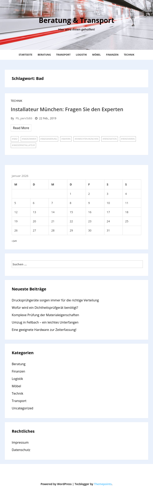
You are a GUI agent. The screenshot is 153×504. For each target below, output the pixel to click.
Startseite (25, 54)
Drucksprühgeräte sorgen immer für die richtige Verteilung (55, 300)
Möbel (96, 54)
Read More (21, 128)
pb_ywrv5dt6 (24, 118)
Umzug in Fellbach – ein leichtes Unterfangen (45, 322)
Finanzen (112, 54)
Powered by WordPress (56, 484)
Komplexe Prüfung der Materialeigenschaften (45, 315)
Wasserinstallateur (24, 145)
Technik (129, 54)
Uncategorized (22, 408)
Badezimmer (29, 138)
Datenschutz (21, 450)
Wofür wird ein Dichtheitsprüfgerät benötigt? (45, 307)
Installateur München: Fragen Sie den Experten (67, 109)
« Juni (14, 240)
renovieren (129, 138)
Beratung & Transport (76, 20)
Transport (63, 54)
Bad (15, 138)
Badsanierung (49, 138)
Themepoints (103, 484)
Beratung (44, 54)
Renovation (110, 138)
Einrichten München (87, 138)
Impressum (20, 442)
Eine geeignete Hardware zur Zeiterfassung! (44, 330)
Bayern (67, 138)
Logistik (81, 54)
